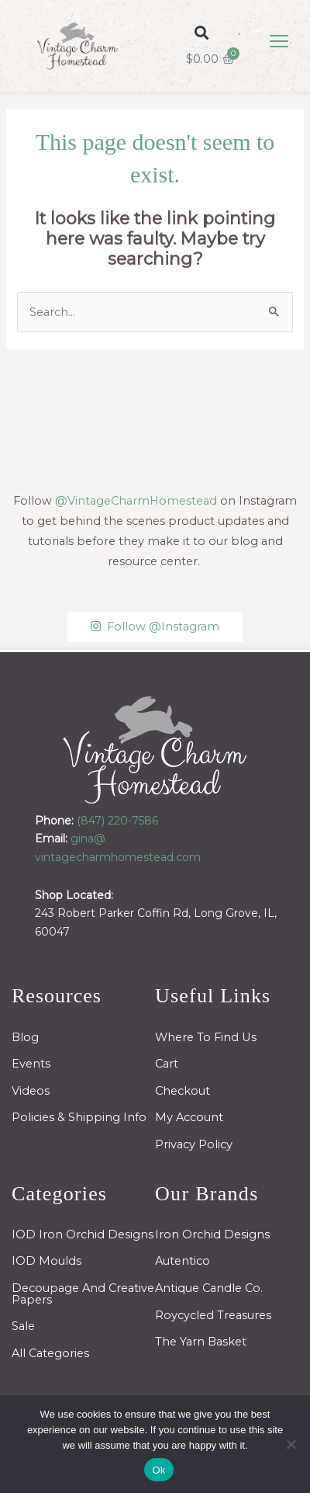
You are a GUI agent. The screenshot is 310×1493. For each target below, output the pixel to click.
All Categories (50, 1353)
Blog (25, 1037)
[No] (290, 1444)
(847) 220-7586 (117, 821)
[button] (202, 32)
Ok (158, 1470)
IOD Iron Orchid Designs (82, 1234)
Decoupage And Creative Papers (83, 1294)
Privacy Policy (193, 1144)
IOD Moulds (46, 1261)
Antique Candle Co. (209, 1288)
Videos (31, 1091)
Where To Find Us (206, 1037)
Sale (23, 1326)
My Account (189, 1117)
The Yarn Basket (200, 1342)
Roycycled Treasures (213, 1315)
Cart (166, 1064)
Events (31, 1064)
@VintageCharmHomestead (136, 501)
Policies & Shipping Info (79, 1117)
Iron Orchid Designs (212, 1234)
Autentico (182, 1261)
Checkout (182, 1091)
